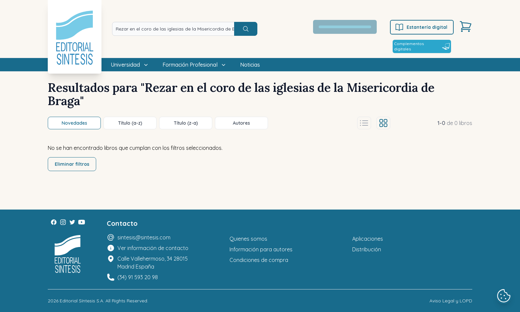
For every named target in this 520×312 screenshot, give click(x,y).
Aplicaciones (367, 238)
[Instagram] (63, 222)
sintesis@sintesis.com (143, 237)
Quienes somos (248, 238)
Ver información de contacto (152, 248)
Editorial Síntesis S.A (81, 301)
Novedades (74, 123)
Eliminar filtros (72, 164)
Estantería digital (421, 27)
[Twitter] (72, 222)
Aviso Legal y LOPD (450, 301)
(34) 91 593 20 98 (137, 277)
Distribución (366, 249)
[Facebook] (53, 222)
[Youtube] (81, 222)
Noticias (250, 64)
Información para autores (260, 249)
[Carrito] (465, 26)
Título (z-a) (186, 123)
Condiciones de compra (258, 260)
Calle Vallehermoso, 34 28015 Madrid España (152, 262)
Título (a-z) (130, 123)
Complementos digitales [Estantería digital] (422, 46)
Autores (241, 123)
